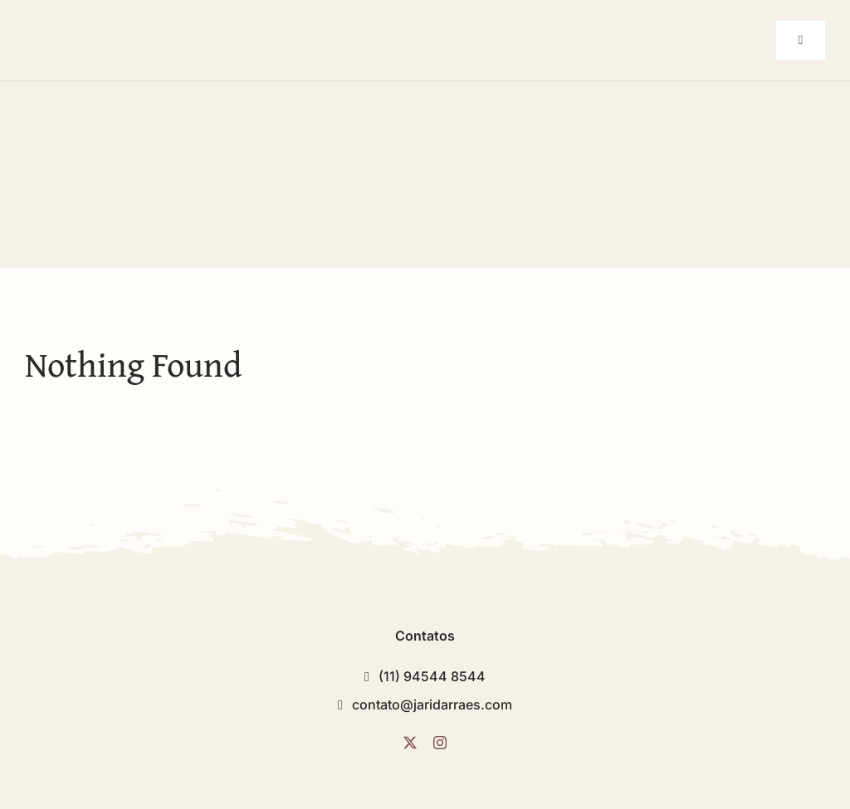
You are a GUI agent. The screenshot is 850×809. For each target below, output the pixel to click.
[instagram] (440, 742)
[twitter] (410, 742)
